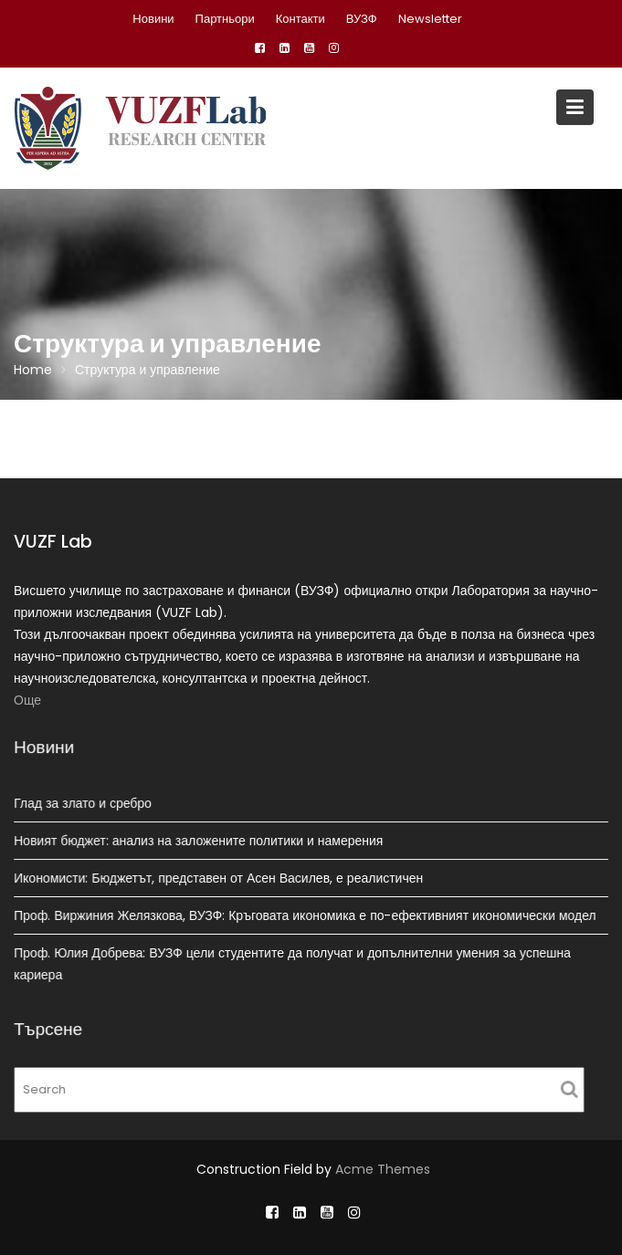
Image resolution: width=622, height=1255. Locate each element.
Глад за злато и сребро (86, 804)
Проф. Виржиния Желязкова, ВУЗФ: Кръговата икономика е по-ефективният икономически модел (305, 914)
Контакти (300, 18)
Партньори (225, 18)
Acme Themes (382, 1169)
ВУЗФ (361, 18)
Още (27, 700)
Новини (153, 18)
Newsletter (430, 18)
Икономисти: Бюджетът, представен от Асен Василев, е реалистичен (220, 878)
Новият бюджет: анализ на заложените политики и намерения (200, 840)
